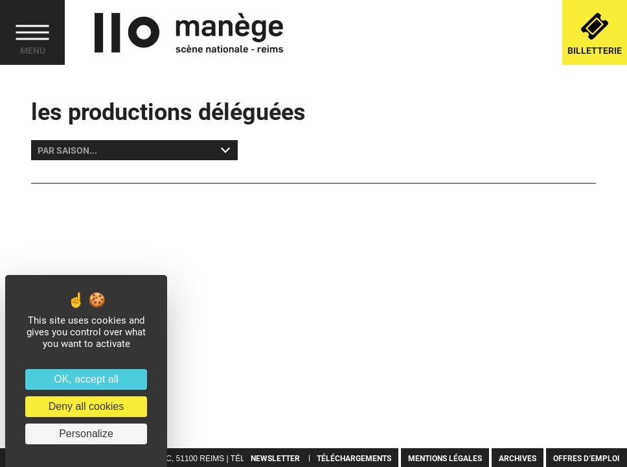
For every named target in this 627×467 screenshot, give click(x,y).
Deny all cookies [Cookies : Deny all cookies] (86, 406)
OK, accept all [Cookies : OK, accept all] (86, 379)
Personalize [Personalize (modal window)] (86, 433)
